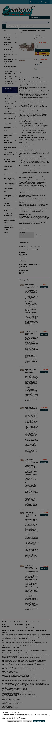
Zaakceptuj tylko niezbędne (14, 721)
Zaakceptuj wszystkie (39, 721)
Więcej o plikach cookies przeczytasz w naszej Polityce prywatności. (14, 718)
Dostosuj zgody (27, 721)
